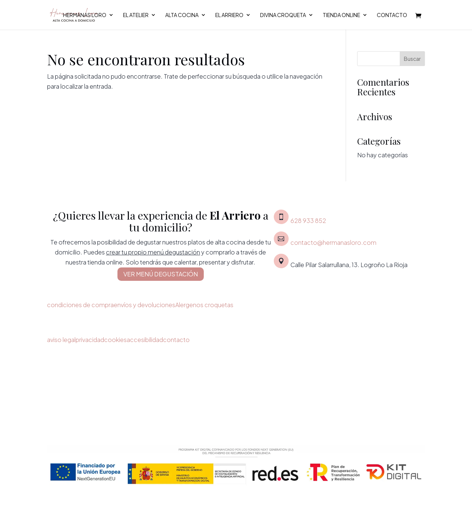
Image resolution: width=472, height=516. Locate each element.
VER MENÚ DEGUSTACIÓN (160, 274)
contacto (176, 340)
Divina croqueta (283, 15)
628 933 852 (308, 220)
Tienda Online (341, 15)
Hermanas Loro (84, 15)
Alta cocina (182, 15)
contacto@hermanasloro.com (333, 242)
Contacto (392, 15)
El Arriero (229, 15)
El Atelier (136, 15)
